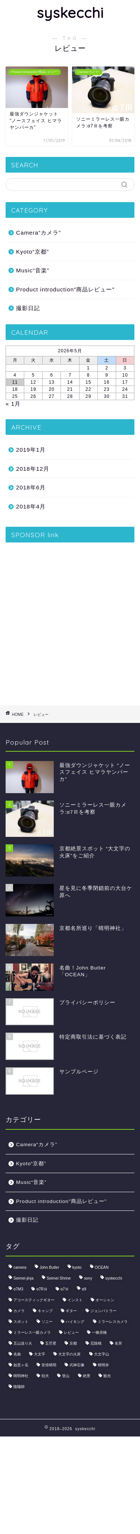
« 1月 (13, 403)
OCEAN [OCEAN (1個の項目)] (102, 1267)
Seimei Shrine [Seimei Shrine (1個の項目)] (59, 1278)
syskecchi (70, 13)
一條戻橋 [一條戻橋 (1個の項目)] (99, 1332)
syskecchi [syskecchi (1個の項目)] (113, 1278)
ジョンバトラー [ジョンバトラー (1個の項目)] (103, 1311)
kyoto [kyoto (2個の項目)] (77, 1267)
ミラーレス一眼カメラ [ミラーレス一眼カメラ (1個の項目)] (32, 1332)
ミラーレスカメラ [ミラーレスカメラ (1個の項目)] (113, 1322)
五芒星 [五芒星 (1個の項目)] (50, 1343)
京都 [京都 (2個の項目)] (73, 1343)
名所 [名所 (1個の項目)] (118, 1343)
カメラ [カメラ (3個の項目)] (19, 1311)
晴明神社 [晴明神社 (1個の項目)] (20, 1376)
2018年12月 (32, 469)
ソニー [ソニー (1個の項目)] (47, 1322)
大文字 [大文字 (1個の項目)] (39, 1354)
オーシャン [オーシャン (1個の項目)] (105, 1300)
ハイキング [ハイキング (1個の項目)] (75, 1322)
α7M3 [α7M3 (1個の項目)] (18, 1289)
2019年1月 (31, 449)
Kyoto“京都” (32, 251)
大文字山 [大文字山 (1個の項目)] (101, 1354)
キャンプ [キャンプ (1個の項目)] (45, 1311)
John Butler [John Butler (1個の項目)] (49, 1267)
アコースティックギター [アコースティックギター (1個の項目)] (34, 1300)
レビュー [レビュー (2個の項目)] (71, 1332)
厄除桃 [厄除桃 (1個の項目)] (96, 1343)
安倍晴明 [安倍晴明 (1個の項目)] (48, 1365)
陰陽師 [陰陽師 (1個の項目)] (19, 1387)
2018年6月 (31, 487)
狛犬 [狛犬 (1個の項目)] (45, 1376)
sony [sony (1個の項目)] (88, 1278)
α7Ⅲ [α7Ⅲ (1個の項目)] (64, 1289)
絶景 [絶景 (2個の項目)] (86, 1376)
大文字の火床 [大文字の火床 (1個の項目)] (69, 1354)
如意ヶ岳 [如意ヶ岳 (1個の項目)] (20, 1365)
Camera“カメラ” (38, 232)
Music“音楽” (32, 270)
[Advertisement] (70, 621)
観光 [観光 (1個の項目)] (107, 1376)
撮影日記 (28, 308)
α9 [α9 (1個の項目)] (84, 1289)
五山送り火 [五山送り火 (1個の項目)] (22, 1343)
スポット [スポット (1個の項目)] (20, 1322)
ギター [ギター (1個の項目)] (71, 1311)
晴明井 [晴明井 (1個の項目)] (103, 1365)
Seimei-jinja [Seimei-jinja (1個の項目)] (23, 1278)
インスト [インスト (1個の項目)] (75, 1300)
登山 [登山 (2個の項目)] (65, 1376)
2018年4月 (31, 506)
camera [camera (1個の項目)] (20, 1267)
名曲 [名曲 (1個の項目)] (17, 1354)
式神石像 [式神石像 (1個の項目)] (76, 1365)
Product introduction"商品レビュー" (65, 289)
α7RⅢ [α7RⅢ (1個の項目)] (41, 1289)
